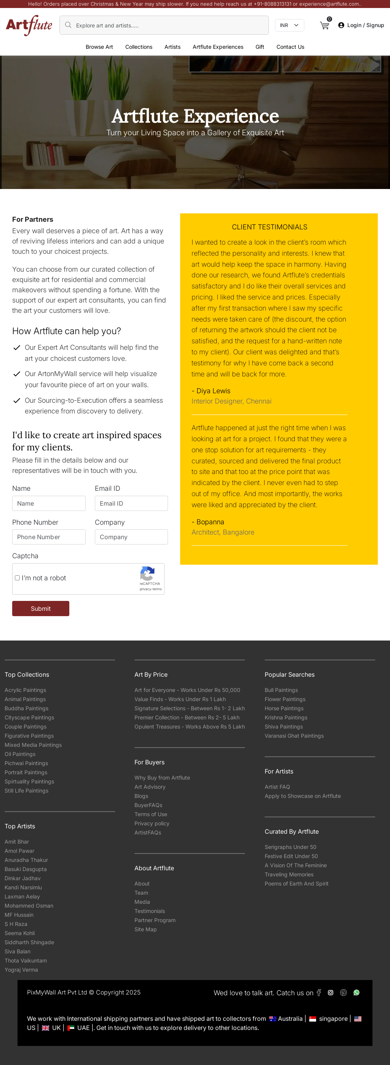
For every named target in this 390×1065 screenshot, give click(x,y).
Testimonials (149, 911)
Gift (260, 46)
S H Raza (16, 924)
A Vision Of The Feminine (296, 865)
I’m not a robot (40, 578)
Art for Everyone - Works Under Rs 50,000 (187, 690)
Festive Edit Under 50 (291, 856)
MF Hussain (19, 914)
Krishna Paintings (286, 717)
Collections (138, 46)
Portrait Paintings (26, 772)
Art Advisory (150, 786)
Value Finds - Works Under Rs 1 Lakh (180, 699)
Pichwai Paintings (26, 763)
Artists (173, 46)
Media (142, 901)
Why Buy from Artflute (162, 777)
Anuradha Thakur (26, 860)
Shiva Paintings (284, 726)
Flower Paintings (285, 699)
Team (141, 892)
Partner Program (155, 920)
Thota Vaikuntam (26, 960)
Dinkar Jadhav (23, 878)
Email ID (107, 488)
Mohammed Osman (29, 905)
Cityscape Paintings (29, 717)
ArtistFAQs (147, 832)
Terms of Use (150, 814)
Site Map (145, 929)
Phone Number (35, 522)
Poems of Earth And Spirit (297, 883)
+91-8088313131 (272, 4)
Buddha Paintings (26, 708)
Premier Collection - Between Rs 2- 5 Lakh (187, 717)
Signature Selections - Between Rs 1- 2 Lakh (189, 708)
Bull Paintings (281, 690)
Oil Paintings (20, 754)
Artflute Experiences (218, 46)
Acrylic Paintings (25, 690)
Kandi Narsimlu (23, 887)
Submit (41, 608)
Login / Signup (361, 25)
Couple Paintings (25, 726)
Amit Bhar (17, 841)
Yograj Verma (21, 969)
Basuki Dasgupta (26, 869)
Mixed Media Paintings (33, 744)
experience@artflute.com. (329, 4)
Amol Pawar (19, 850)
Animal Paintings (25, 699)
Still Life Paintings (26, 790)
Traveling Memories (289, 874)
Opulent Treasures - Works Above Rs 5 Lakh (189, 726)
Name (21, 488)
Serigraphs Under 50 (290, 847)
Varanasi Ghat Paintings (294, 735)
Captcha (25, 556)
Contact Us (290, 46)
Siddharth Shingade (29, 942)
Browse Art (99, 46)
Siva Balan (17, 951)
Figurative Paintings (29, 735)
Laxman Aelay (22, 896)
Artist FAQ (277, 786)
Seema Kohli (20, 933)
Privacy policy (151, 823)
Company (110, 522)
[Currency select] (289, 25)
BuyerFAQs (148, 805)
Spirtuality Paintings (29, 781)
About (142, 883)
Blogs (141, 796)
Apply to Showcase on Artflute (303, 796)
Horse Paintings (284, 708)
